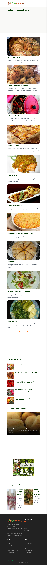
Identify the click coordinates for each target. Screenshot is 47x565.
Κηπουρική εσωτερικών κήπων (30, 548)
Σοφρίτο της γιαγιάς (13, 57)
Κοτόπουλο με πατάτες (14, 205)
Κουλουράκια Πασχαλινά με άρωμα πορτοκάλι (22, 428)
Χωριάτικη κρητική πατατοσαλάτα (18, 291)
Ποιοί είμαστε (27, 523)
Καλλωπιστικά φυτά (11, 548)
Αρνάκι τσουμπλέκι (13, 115)
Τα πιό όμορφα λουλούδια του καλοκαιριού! (27, 364)
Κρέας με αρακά (12, 175)
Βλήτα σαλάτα (12, 321)
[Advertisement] (23, 21)
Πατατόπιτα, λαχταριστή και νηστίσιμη (20, 233)
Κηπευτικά (9, 545)
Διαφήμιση (26, 528)
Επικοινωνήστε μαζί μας (29, 525)
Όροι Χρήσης (27, 530)
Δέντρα (8, 543)
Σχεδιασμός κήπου (28, 543)
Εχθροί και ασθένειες (28, 550)
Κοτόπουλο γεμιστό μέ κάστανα (17, 85)
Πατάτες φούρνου (13, 145)
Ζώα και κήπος (27, 552)
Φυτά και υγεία (10, 552)
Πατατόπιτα (11, 261)
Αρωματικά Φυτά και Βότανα (13, 550)
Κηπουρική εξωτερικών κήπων (30, 545)
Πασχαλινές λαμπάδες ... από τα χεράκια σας (20, 493)
